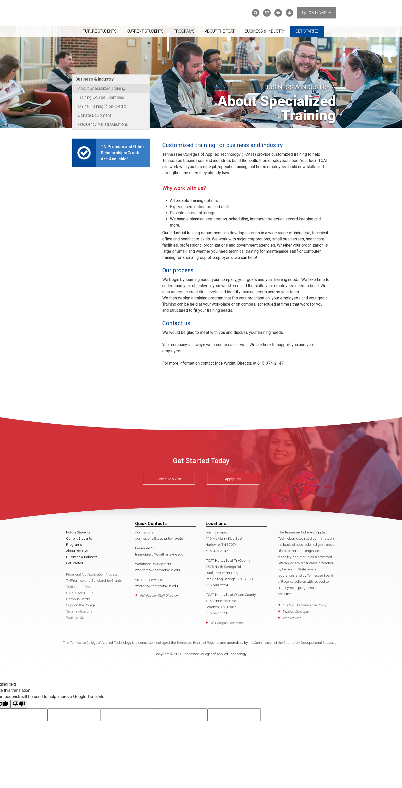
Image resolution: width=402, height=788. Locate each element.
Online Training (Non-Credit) (102, 106)
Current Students (145, 31)
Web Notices (292, 618)
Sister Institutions (79, 611)
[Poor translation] (19, 704)
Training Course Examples (101, 97)
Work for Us (75, 617)
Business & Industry (265, 31)
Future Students (100, 31)
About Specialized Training (101, 88)
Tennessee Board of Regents (197, 642)
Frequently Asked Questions (103, 124)
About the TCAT (220, 31)
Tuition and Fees (78, 587)
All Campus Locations (227, 623)
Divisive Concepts (296, 611)
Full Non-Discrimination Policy (304, 605)
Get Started (307, 31)
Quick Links (316, 12)
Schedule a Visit (169, 479)
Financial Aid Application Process (92, 574)
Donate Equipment (94, 115)
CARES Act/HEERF (80, 593)
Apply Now (233, 479)
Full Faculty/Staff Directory (159, 595)
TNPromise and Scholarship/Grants (94, 580)
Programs (184, 31)
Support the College (80, 605)
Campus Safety (78, 599)
